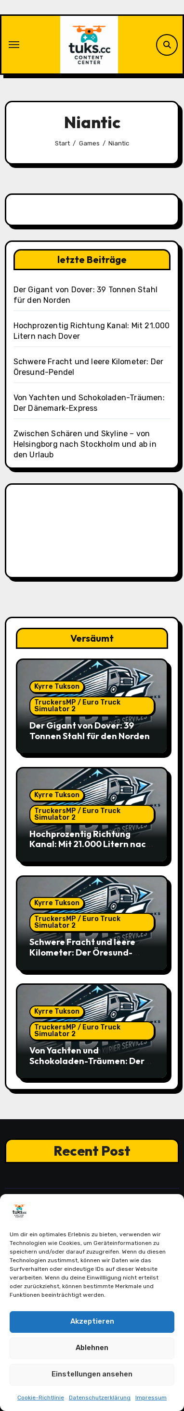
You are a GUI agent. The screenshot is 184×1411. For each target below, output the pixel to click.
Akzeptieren (92, 1321)
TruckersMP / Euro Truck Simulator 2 (77, 705)
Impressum (151, 1397)
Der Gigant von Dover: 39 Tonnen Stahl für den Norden (89, 730)
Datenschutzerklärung (100, 1397)
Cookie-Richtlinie (40, 1397)
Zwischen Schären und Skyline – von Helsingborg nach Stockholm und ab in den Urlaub (85, 444)
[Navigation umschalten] (14, 44)
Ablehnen (92, 1348)
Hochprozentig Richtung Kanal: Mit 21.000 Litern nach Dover (90, 844)
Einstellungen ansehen (92, 1374)
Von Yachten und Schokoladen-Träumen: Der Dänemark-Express (87, 1060)
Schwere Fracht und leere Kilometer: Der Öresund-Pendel (82, 952)
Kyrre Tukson (56, 686)
